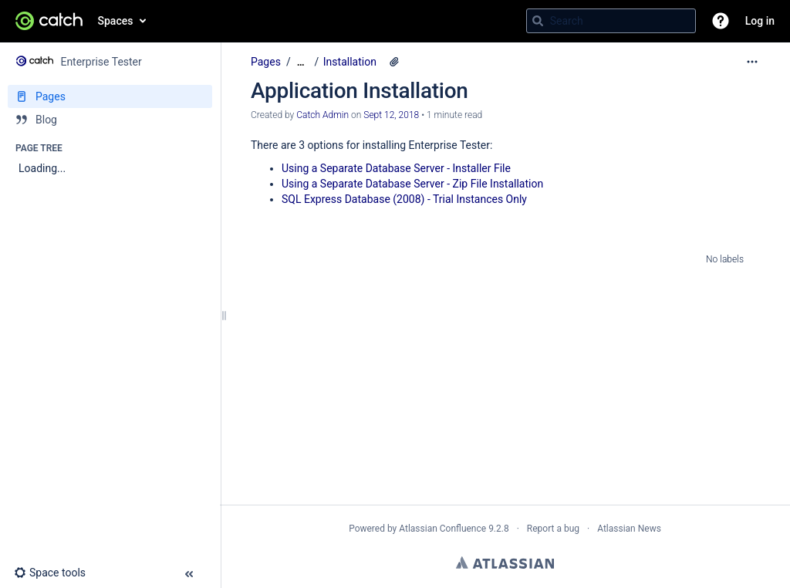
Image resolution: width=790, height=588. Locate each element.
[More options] (752, 61)
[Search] (538, 21)
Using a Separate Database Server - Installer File (396, 168)
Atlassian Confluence (442, 528)
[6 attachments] (394, 62)
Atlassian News (629, 528)
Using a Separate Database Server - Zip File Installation (412, 183)
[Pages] (110, 96)
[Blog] (110, 119)
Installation (349, 62)
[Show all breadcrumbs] (300, 62)
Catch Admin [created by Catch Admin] (322, 115)
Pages (266, 62)
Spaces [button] (115, 21)
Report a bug (553, 528)
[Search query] (611, 20)
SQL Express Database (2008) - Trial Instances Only (404, 199)
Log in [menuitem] (760, 21)
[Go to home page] (49, 20)
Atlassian (505, 563)
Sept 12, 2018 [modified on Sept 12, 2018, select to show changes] (391, 115)
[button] (721, 20)
